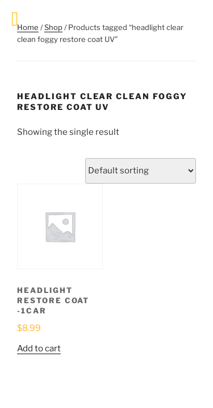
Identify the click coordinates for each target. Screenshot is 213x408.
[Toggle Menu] (15, 19)
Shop (53, 27)
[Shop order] (140, 171)
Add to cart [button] (39, 348)
